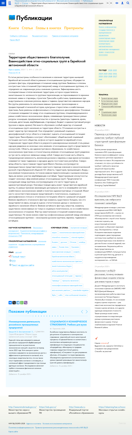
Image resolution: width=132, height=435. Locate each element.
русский (18, 252)
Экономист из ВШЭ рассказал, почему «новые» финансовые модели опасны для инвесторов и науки (109, 276)
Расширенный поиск (39, 36)
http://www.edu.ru (77, 407)
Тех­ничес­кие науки (109, 114)
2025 (115, 70)
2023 (106, 73)
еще (100, 79)
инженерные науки (106, 41)
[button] (33, 316)
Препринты (73, 28)
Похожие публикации (28, 311)
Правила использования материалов (65, 36)
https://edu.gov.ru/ (47, 407)
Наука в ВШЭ (15, 40)
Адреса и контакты (33, 423)
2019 (106, 76)
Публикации (34, 18)
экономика (103, 54)
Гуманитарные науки (109, 98)
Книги (14, 28)
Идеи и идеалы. (15, 70)
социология (109, 52)
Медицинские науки (109, 103)
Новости (100, 125)
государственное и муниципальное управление (107, 33)
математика (103, 49)
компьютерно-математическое (106, 45)
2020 (101, 76)
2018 (110, 76)
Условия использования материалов (57, 423)
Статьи (27, 28)
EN (111, 3)
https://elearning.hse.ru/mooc (112, 407)
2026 (110, 70)
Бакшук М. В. (13, 332)
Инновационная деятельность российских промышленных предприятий (24, 324)
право (101, 52)
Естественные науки (109, 101)
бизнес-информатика (107, 27)
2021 (115, 73)
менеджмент (114, 49)
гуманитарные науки (107, 38)
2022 (110, 73)
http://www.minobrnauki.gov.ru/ (22, 407)
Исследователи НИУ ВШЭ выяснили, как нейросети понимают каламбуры (108, 199)
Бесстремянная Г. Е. (26, 332)
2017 (115, 76)
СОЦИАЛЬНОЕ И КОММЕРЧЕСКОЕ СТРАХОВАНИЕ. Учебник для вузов (68, 323)
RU (108, 3)
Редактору (122, 423)
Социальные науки (109, 112)
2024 (101, 73)
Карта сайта (13, 431)
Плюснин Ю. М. (14, 73)
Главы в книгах (48, 28)
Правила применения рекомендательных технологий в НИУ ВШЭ (61, 427)
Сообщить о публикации (19, 36)
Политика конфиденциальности (21, 427)
